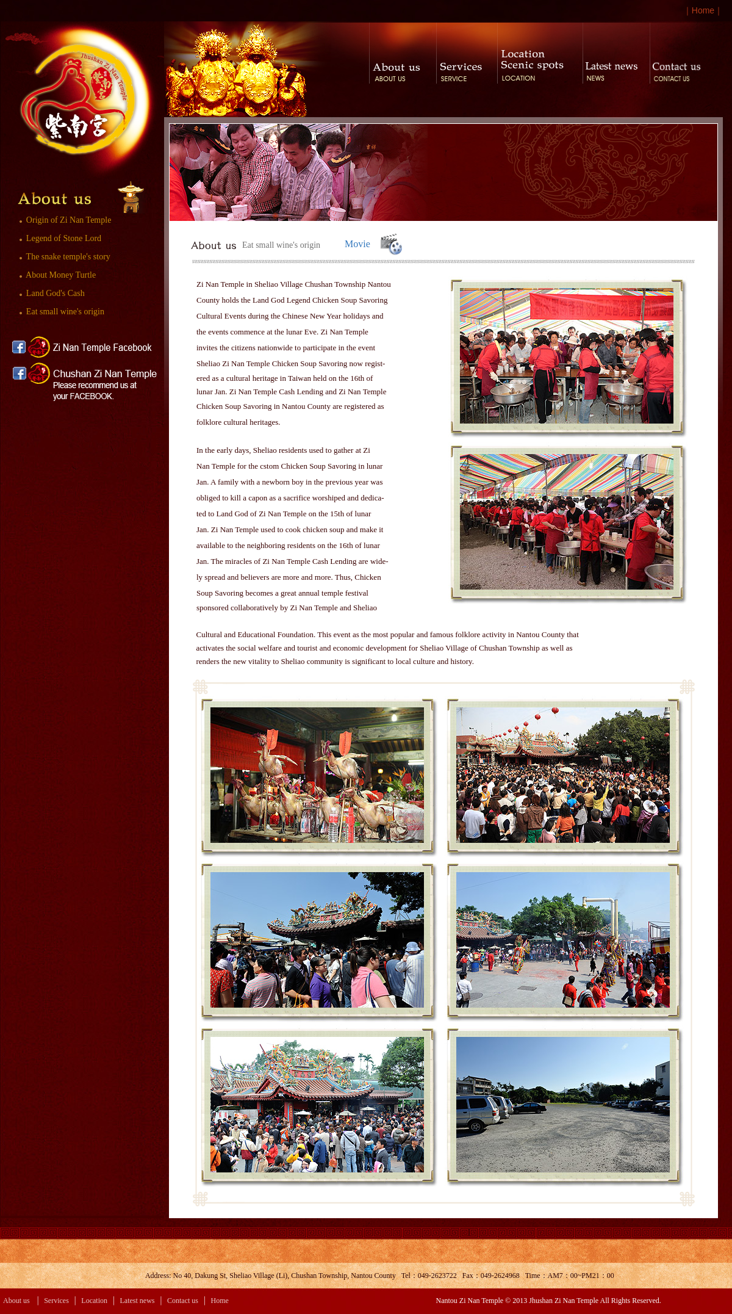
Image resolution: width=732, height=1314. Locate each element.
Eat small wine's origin (59, 311)
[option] (302, 172)
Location (94, 1300)
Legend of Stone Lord (58, 238)
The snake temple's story (62, 256)
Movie (357, 244)
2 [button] (287, 216)
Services (56, 1300)
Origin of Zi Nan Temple (63, 220)
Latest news (137, 1300)
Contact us (182, 1300)
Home (703, 10)
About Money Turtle (55, 275)
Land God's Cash (49, 293)
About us (16, 1300)
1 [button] (276, 216)
